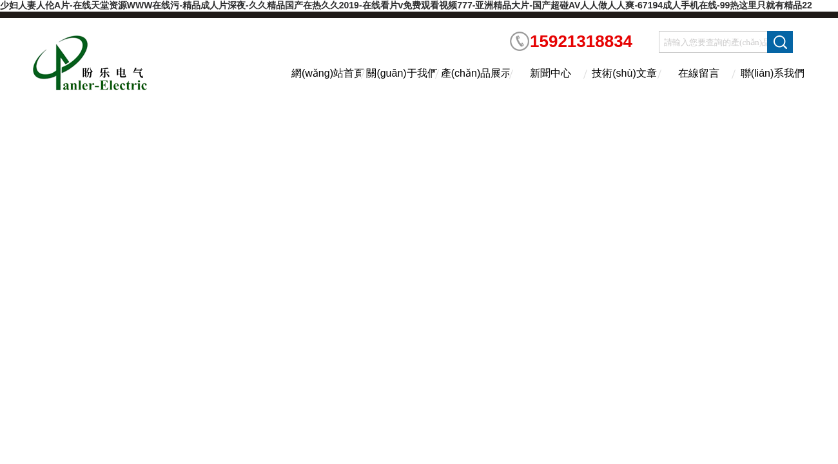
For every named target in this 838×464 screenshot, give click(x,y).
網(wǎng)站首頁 (327, 73)
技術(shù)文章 (624, 73)
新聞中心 (550, 73)
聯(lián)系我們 (773, 73)
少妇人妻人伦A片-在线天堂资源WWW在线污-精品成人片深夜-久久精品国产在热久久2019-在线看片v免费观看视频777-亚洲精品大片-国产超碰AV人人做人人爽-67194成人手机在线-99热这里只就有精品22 (406, 5)
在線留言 (698, 73)
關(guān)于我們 (401, 73)
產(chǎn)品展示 (476, 73)
